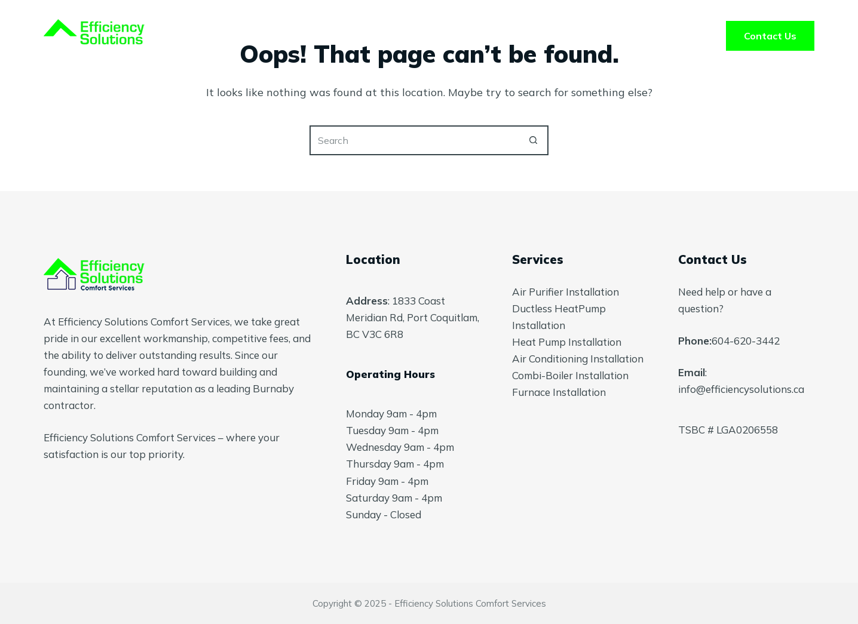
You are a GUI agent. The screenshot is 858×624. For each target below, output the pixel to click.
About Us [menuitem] (438, 35)
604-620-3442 (746, 340)
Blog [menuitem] (578, 35)
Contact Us (770, 36)
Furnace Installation (559, 392)
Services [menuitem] (355, 35)
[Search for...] (414, 140)
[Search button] (533, 140)
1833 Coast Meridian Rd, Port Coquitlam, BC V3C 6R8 (412, 317)
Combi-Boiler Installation (570, 375)
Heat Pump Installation (566, 342)
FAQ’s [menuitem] (513, 35)
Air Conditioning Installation (578, 358)
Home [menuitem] (282, 35)
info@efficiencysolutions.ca (741, 389)
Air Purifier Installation (565, 291)
